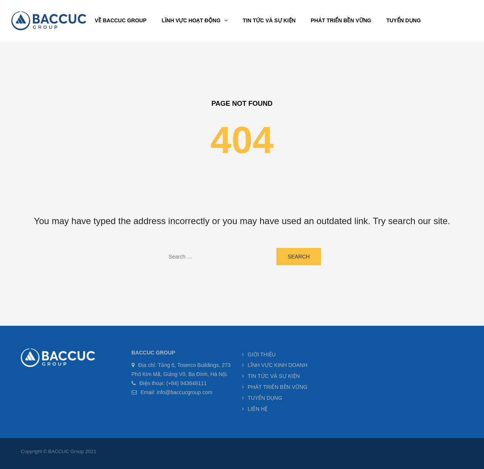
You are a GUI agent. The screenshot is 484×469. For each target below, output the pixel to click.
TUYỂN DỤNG (265, 398)
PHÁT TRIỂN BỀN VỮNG (277, 387)
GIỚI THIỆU (262, 354)
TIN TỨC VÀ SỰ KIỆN (274, 376)
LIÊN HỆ (258, 409)
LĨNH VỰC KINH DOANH (277, 365)
